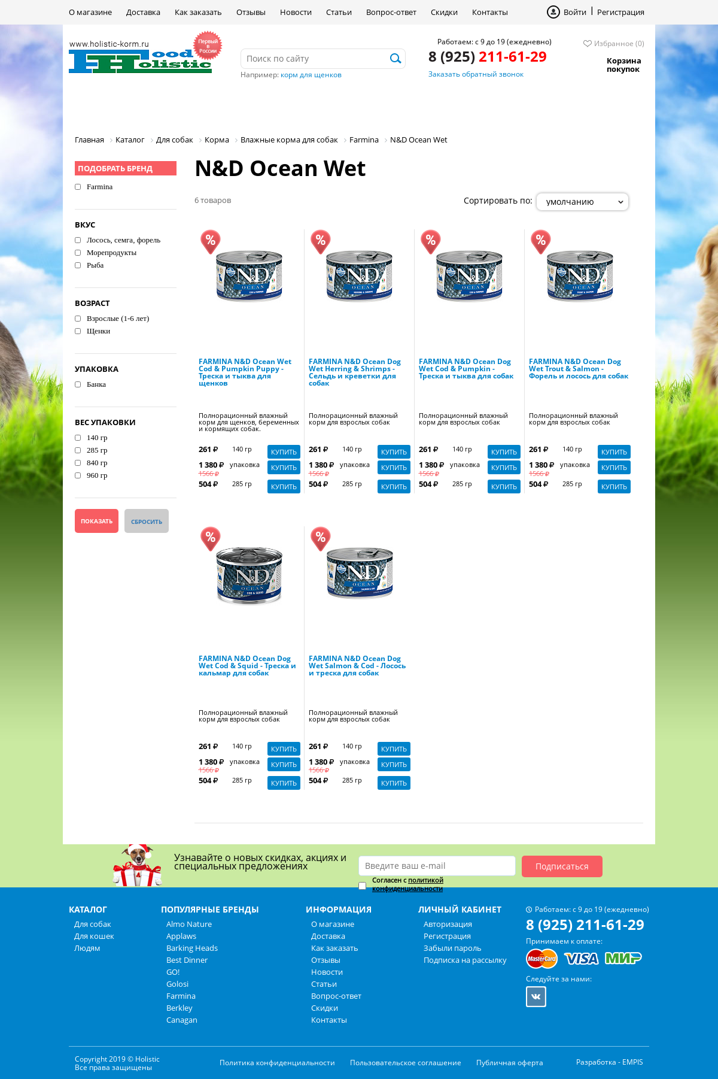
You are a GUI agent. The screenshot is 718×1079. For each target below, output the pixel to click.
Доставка (143, 12)
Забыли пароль (453, 947)
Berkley (179, 1007)
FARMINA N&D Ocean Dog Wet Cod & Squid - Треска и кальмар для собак (247, 666)
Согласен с (407, 884)
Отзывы (251, 12)
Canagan (181, 1019)
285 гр (97, 449)
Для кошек (190, 104)
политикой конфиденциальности (407, 884)
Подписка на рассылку (465, 959)
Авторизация (448, 924)
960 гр (97, 475)
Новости (296, 12)
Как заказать (198, 12)
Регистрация (620, 12)
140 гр (97, 437)
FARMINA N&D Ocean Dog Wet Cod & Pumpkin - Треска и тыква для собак (466, 369)
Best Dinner (187, 959)
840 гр (97, 462)
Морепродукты (111, 252)
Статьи (339, 12)
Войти (575, 12)
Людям (263, 104)
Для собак (109, 104)
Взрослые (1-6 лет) (118, 318)
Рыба (95, 264)
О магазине (90, 12)
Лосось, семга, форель (123, 239)
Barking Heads (192, 947)
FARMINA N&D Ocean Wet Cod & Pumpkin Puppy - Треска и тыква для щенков (245, 373)
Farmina (99, 186)
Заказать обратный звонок (476, 74)
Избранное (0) (619, 43)
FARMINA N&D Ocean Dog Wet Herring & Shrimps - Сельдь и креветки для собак (355, 373)
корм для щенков (311, 74)
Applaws (181, 936)
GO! (173, 971)
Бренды (328, 104)
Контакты (490, 12)
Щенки (98, 330)
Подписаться (562, 866)
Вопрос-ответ (391, 12)
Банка (96, 384)
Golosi (177, 983)
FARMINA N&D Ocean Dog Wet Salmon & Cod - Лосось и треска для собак (357, 666)
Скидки (444, 12)
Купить (284, 451)
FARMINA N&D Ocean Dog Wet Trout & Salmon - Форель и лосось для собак (578, 369)
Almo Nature (189, 924)
